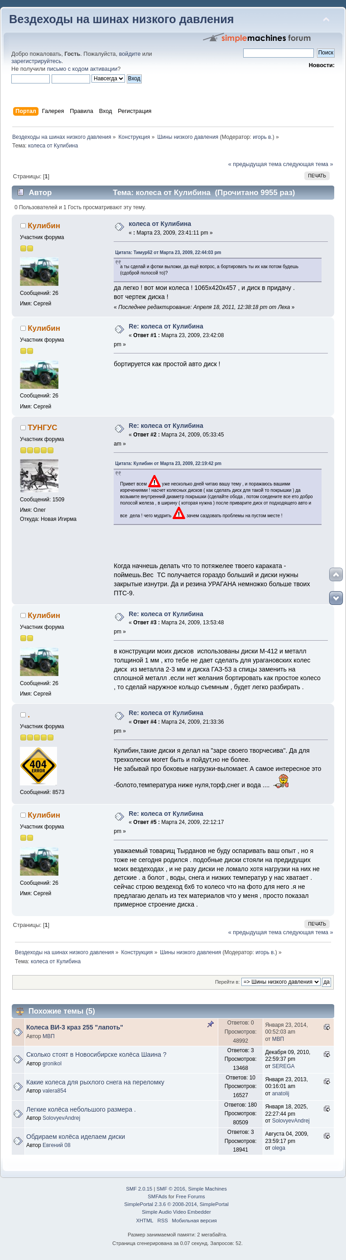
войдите (130, 54)
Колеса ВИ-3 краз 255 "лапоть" (74, 1027)
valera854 (55, 1091)
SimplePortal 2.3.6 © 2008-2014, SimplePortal (176, 1204)
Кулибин (44, 225)
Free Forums (190, 1196)
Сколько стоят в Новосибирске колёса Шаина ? (96, 1054)
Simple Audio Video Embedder (176, 1212)
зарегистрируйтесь (36, 61)
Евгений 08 (57, 1145)
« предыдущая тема (255, 164)
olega (278, 1148)
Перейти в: (227, 982)
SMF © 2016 (171, 1188)
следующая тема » (308, 164)
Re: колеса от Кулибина (166, 326)
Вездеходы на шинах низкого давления (121, 19)
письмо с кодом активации (82, 69)
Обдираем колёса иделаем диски (75, 1136)
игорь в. (263, 137)
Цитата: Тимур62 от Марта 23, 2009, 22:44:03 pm (168, 252)
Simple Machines (207, 1188)
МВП (49, 1036)
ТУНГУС (42, 427)
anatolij (280, 1093)
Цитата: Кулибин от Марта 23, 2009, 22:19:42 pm (168, 463)
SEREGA (283, 1066)
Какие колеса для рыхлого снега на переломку (95, 1082)
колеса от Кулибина (160, 223)
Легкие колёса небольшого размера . (81, 1109)
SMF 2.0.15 (139, 1188)
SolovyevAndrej (61, 1118)
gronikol (52, 1063)
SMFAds (157, 1196)
